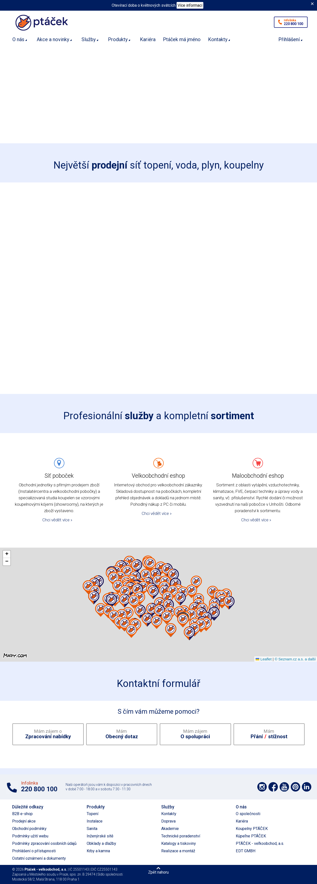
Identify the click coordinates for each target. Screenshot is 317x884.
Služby (88, 39)
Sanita (92, 828)
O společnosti (248, 813)
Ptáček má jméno (182, 39)
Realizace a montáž (178, 851)
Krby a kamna (98, 851)
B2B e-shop (22, 813)
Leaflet (263, 659)
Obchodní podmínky (29, 828)
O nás (18, 39)
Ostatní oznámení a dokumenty (39, 858)
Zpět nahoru (158, 872)
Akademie (170, 828)
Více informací (190, 5)
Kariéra (148, 39)
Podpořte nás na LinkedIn (306, 787)
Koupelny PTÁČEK (252, 828)
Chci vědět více (56, 519)
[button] (139, 598)
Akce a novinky (53, 39)
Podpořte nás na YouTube (284, 787)
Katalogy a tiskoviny (178, 843)
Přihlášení (289, 39)
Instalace (95, 821)
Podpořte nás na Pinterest (295, 787)
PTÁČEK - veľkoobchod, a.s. (260, 843)
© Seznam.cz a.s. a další (295, 659)
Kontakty (217, 39)
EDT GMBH (246, 851)
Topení (92, 813)
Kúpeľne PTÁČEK (251, 836)
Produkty (118, 39)
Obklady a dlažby (101, 843)
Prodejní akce (24, 821)
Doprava (168, 821)
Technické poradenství (180, 836)
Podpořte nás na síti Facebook (273, 787)
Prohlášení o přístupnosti (34, 851)
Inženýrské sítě (100, 836)
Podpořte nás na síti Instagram (262, 787)
